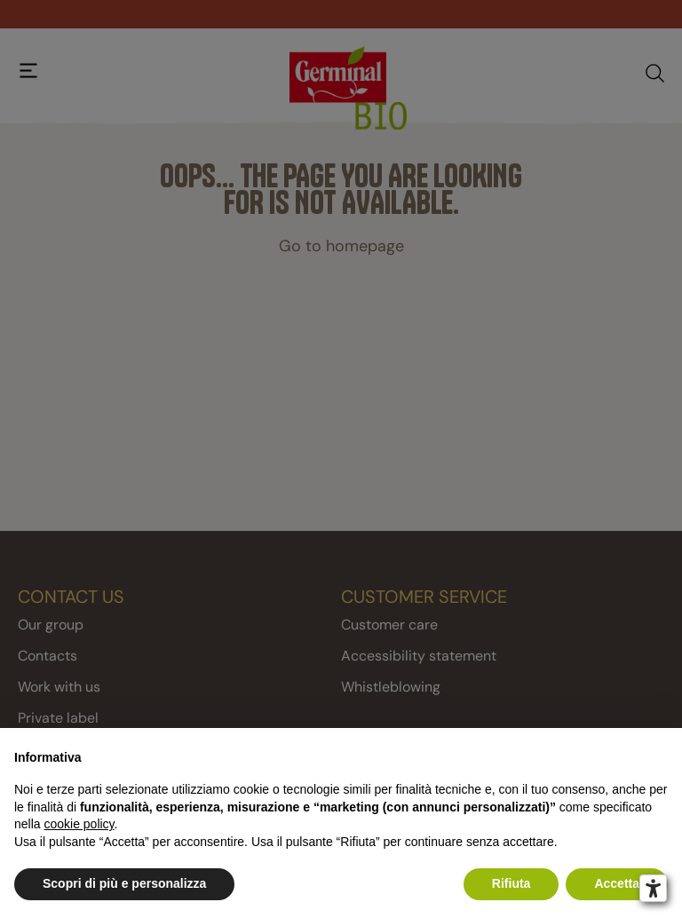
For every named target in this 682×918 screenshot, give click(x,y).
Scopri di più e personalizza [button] (124, 883)
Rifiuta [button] (511, 883)
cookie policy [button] (79, 824)
